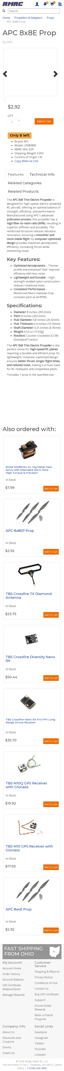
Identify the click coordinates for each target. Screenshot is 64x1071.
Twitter (39, 1043)
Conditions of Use (46, 983)
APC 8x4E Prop (19, 909)
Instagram (41, 1038)
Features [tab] (16, 174)
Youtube (40, 1049)
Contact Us (42, 988)
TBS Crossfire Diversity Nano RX (30, 659)
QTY (10, 116)
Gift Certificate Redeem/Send (12, 987)
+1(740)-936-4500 (37, 1068)
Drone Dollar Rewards (43, 1007)
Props (50, 18)
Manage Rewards (14, 995)
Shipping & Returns (47, 971)
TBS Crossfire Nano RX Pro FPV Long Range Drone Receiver (30, 721)
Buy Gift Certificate (47, 994)
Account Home (12, 968)
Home (6, 18)
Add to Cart (44, 121)
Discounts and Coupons (12, 1040)
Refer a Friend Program (44, 1017)
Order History (11, 974)
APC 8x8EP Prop (20, 531)
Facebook (41, 1032)
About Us (9, 1032)
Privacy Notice (44, 977)
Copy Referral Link (26, 161)
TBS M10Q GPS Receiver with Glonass (26, 785)
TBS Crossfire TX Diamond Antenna (29, 596)
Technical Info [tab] (42, 174)
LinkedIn (40, 1055)
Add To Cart (51, 488)
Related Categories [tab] (25, 183)
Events (7, 1047)
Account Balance (13, 979)
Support (40, 1000)
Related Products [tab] (23, 191)
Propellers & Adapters (28, 18)
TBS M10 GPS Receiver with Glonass (29, 848)
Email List (9, 1053)
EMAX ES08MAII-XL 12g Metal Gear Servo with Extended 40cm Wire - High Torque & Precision (29, 469)
